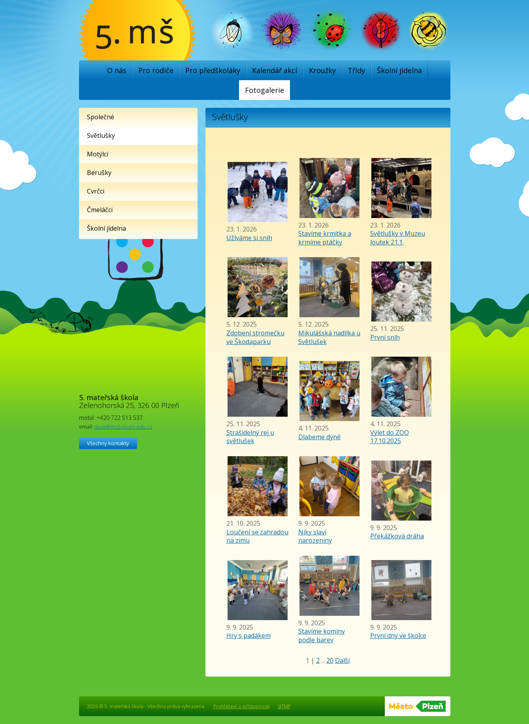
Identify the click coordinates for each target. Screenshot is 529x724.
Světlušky (101, 135)
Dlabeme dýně (319, 437)
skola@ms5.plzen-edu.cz (123, 426)
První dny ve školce (398, 635)
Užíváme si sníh (249, 237)
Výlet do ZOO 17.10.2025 (389, 437)
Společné (100, 117)
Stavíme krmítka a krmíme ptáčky (324, 237)
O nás (116, 70)
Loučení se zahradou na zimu (257, 536)
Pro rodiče (155, 70)
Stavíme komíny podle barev (321, 635)
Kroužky (322, 70)
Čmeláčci (100, 209)
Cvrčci (95, 191)
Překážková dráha (397, 536)
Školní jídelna (399, 70)
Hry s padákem (248, 635)
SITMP (284, 706)
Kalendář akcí (274, 70)
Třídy (356, 70)
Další (342, 660)
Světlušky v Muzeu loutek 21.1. (397, 237)
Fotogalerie (264, 90)
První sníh (385, 337)
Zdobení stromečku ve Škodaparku (255, 337)
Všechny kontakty (108, 443)
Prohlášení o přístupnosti (241, 706)
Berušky (99, 172)
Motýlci (97, 154)
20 (329, 660)
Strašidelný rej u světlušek (250, 437)
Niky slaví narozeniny (315, 536)
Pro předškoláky (212, 70)
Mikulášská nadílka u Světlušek (329, 337)
